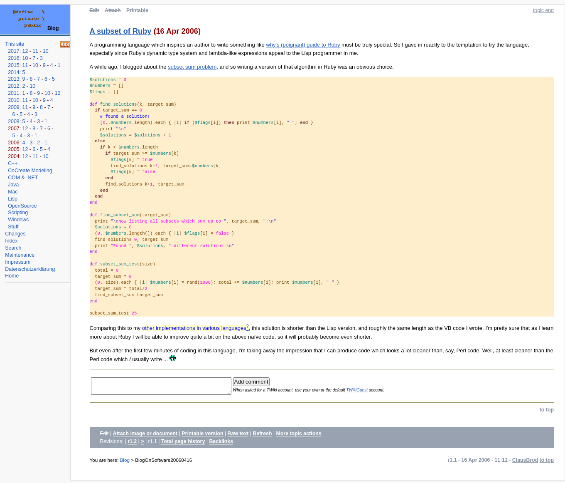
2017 (13, 51)
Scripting (18, 212)
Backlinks (221, 444)
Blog (125, 462)
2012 (13, 86)
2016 (13, 58)
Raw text (238, 436)
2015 (13, 65)
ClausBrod (525, 463)
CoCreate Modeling (30, 170)
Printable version (202, 436)
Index (11, 241)
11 (35, 51)
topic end (543, 10)
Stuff (13, 227)
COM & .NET (23, 178)
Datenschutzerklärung (30, 269)
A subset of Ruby (121, 31)
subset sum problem (192, 67)
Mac (12, 192)
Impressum (17, 262)
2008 (13, 121)
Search (13, 248)
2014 (13, 72)
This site (14, 44)
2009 (13, 107)
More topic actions (299, 436)
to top (547, 412)
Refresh (262, 436)
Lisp (12, 199)
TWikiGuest (370, 391)
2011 (13, 93)
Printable (137, 10)
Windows (18, 220)
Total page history (183, 444)
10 (46, 51)
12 (25, 51)
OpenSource (22, 206)
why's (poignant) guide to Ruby (303, 45)
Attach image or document (145, 436)
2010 (13, 100)
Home (12, 276)
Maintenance (19, 255)
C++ (12, 163)
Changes (15, 234)
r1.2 (132, 444)
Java (13, 185)
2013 (13, 79)
